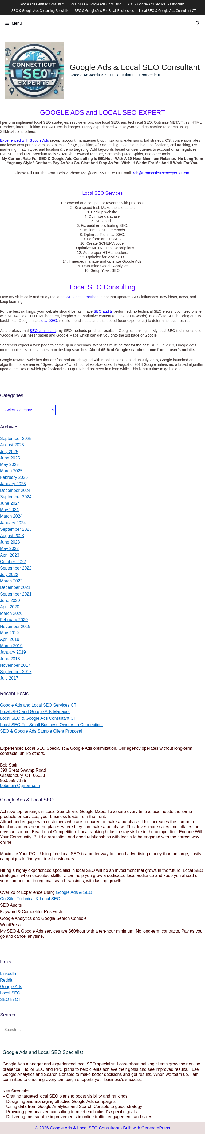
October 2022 (13, 561)
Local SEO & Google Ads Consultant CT (167, 11)
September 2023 (15, 529)
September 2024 (15, 497)
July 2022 (9, 574)
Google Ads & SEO (74, 892)
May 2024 (9, 509)
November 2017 (15, 665)
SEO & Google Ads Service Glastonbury (155, 4)
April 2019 (9, 639)
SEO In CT (10, 999)
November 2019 (15, 626)
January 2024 (13, 523)
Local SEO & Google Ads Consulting (95, 4)
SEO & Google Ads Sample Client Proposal (41, 731)
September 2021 (15, 594)
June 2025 (10, 458)
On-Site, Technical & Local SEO (30, 898)
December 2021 (15, 587)
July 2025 (9, 451)
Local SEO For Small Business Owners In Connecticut (51, 724)
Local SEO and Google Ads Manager (35, 711)
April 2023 (9, 555)
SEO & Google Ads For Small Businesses (104, 11)
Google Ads (11, 986)
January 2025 (13, 483)
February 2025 (14, 477)
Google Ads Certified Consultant (41, 4)
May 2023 (9, 548)
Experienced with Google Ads (24, 140)
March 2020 (11, 613)
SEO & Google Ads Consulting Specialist (40, 11)
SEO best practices (82, 297)
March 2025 (11, 471)
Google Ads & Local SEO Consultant (135, 67)
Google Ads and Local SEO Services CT (38, 705)
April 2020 (9, 607)
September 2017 (15, 671)
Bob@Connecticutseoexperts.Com (160, 173)
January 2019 (13, 652)
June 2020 (10, 600)
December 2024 (15, 490)
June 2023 (10, 542)
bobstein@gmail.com (20, 785)
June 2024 (10, 503)
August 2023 (12, 535)
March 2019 (11, 645)
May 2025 (9, 464)
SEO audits (103, 311)
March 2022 (11, 581)
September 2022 (15, 568)
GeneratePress (155, 1128)
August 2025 (12, 445)
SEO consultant (43, 331)
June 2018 (10, 659)
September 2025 (15, 438)
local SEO (49, 320)
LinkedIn (8, 973)
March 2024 (11, 516)
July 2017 (9, 678)
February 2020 (14, 619)
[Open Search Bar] (197, 23)
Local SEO (10, 993)
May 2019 (9, 633)
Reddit (6, 980)
